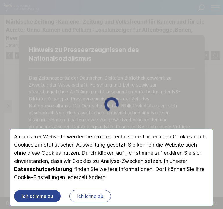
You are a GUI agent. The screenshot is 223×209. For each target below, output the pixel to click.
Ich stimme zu (37, 196)
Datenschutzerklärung (43, 169)
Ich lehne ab (90, 196)
